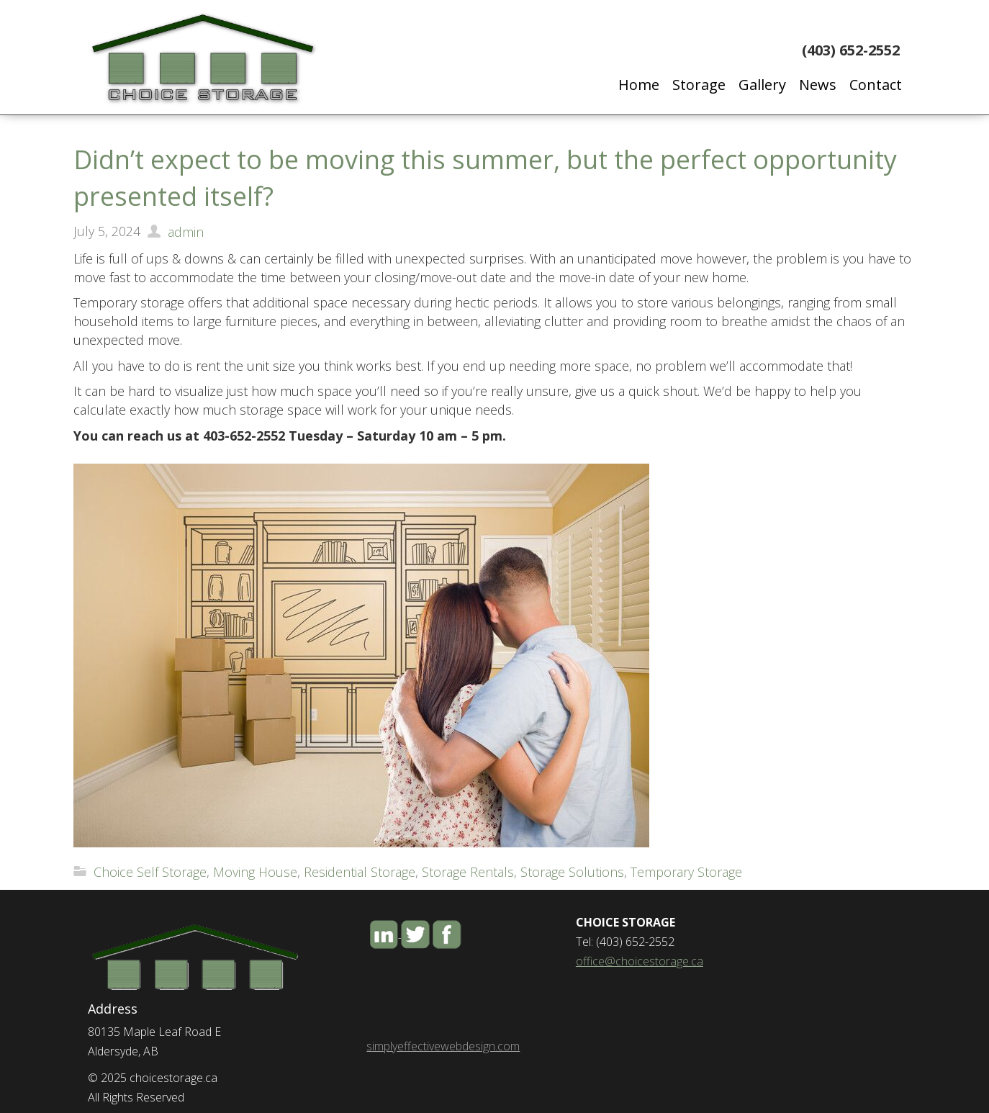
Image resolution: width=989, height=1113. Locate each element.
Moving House (255, 871)
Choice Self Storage (150, 871)
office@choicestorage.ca (639, 961)
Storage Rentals (468, 871)
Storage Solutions (572, 871)
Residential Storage (359, 871)
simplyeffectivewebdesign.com (443, 1046)
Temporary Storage (686, 871)
